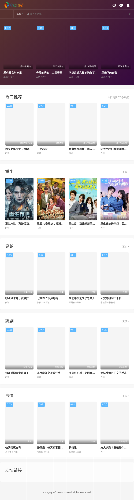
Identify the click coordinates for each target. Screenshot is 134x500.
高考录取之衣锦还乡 (49, 372)
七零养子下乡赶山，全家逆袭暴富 (56, 298)
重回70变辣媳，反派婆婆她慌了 (55, 223)
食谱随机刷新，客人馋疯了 (84, 149)
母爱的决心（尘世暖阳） (50, 72)
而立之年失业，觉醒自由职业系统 (24, 149)
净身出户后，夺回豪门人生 (84, 372)
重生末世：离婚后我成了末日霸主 (24, 223)
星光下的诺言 (109, 72)
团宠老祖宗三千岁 (110, 298)
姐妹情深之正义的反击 (113, 372)
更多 (125, 172)
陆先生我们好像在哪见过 (114, 149)
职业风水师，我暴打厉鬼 (19, 298)
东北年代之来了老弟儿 (82, 298)
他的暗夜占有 (13, 447)
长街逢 (73, 447)
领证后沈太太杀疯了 (17, 372)
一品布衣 (42, 149)
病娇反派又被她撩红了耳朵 (84, 72)
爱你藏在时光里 (12, 72)
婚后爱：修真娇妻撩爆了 (51, 447)
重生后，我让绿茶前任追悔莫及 (87, 223)
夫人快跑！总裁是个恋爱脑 (116, 447)
